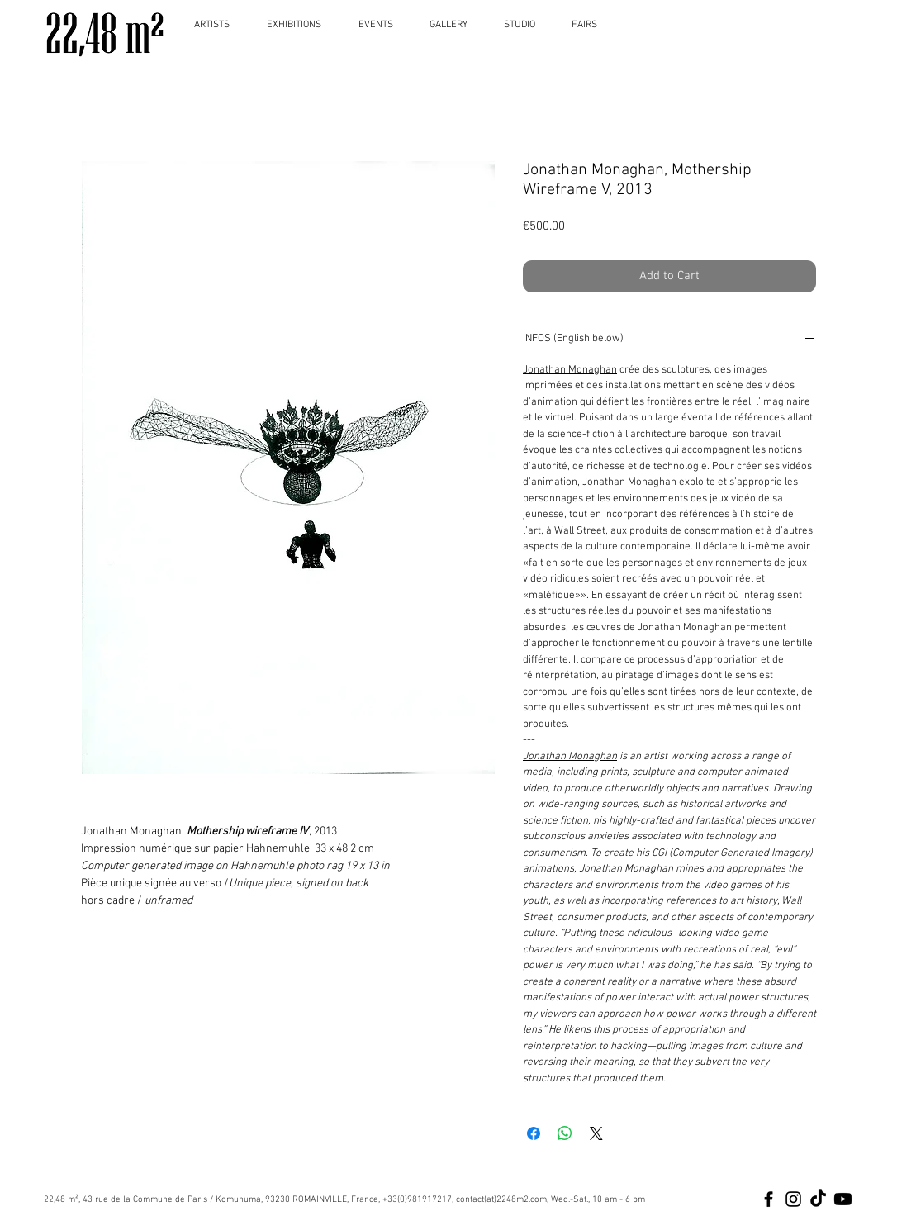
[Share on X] (596, 1133)
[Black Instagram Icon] (793, 1199)
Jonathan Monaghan (570, 370)
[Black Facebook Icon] (768, 1199)
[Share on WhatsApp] (565, 1133)
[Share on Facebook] (533, 1133)
